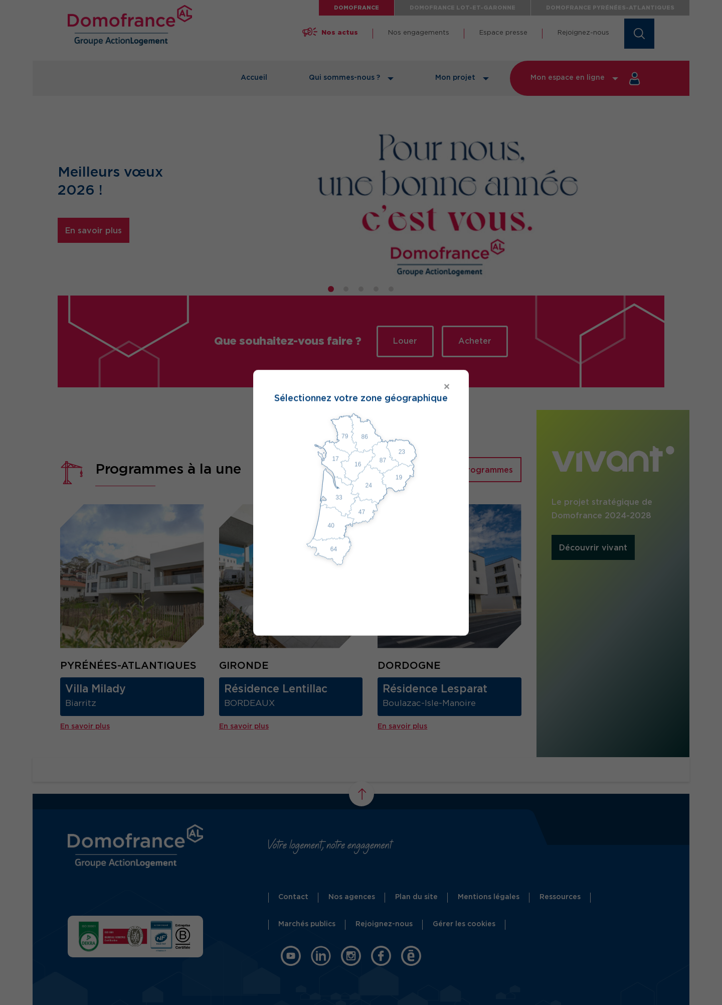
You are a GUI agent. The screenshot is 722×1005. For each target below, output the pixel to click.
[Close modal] (361, 387)
